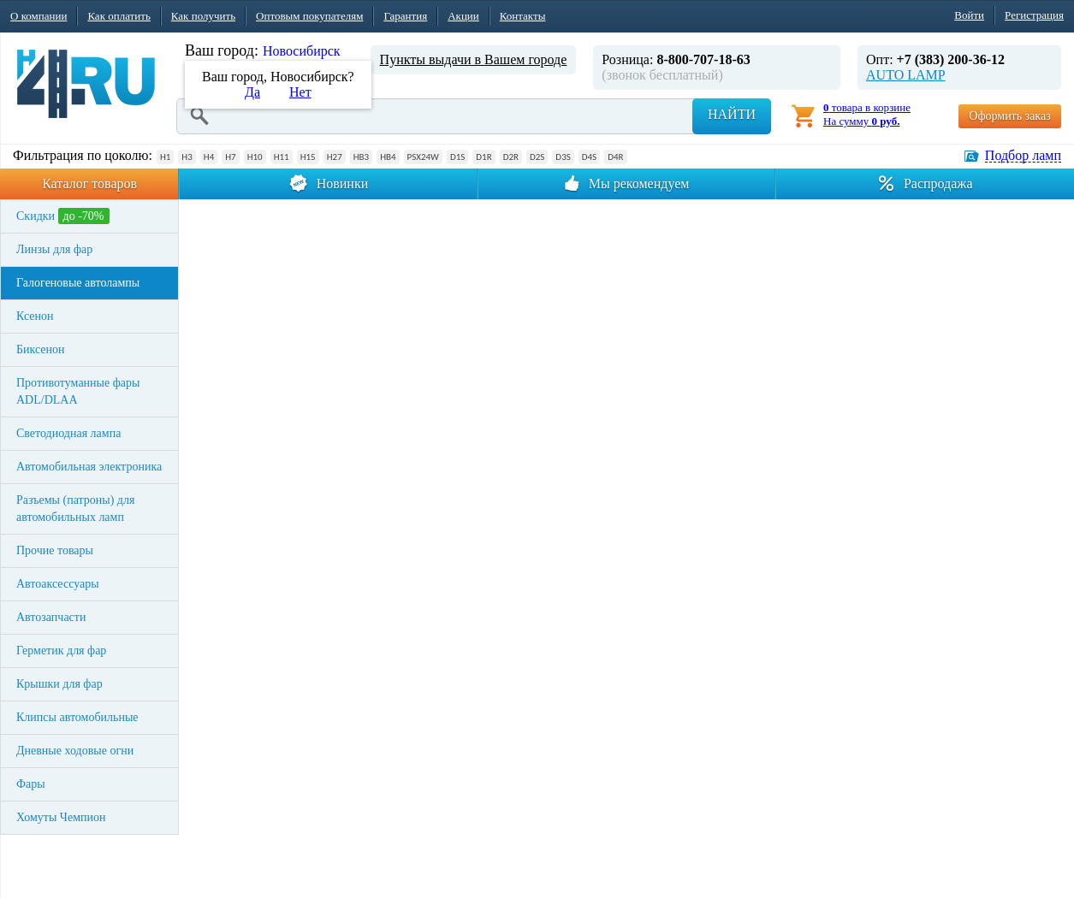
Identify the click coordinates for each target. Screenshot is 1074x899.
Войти (969, 15)
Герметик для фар (61, 650)
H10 (255, 157)
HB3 (361, 157)
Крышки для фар (59, 683)
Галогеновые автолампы (77, 282)
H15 (308, 157)
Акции (463, 15)
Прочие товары (54, 550)
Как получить (203, 15)
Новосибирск (302, 51)
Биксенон (40, 349)
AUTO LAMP (906, 75)
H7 (230, 157)
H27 (334, 157)
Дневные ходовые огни (75, 750)
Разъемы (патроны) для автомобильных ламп (75, 508)
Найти (732, 114)
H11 (281, 157)
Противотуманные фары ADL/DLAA (77, 391)
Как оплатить (118, 15)
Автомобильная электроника (89, 466)
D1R (483, 157)
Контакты (523, 15)
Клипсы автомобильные (77, 717)
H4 (209, 157)
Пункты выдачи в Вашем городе (473, 59)
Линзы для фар (54, 249)
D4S (589, 157)
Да (252, 92)
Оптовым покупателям (309, 15)
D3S (562, 157)
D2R (511, 157)
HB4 (387, 157)
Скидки (63, 216)
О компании (38, 15)
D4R (615, 157)
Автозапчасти (51, 617)
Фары (30, 784)
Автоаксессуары (57, 583)
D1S (457, 157)
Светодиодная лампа (68, 433)
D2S (537, 157)
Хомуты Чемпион (61, 817)
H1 (165, 157)
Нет (300, 92)
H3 (186, 157)
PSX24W (423, 157)
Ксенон (35, 316)
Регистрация (1034, 15)
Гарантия (405, 15)
